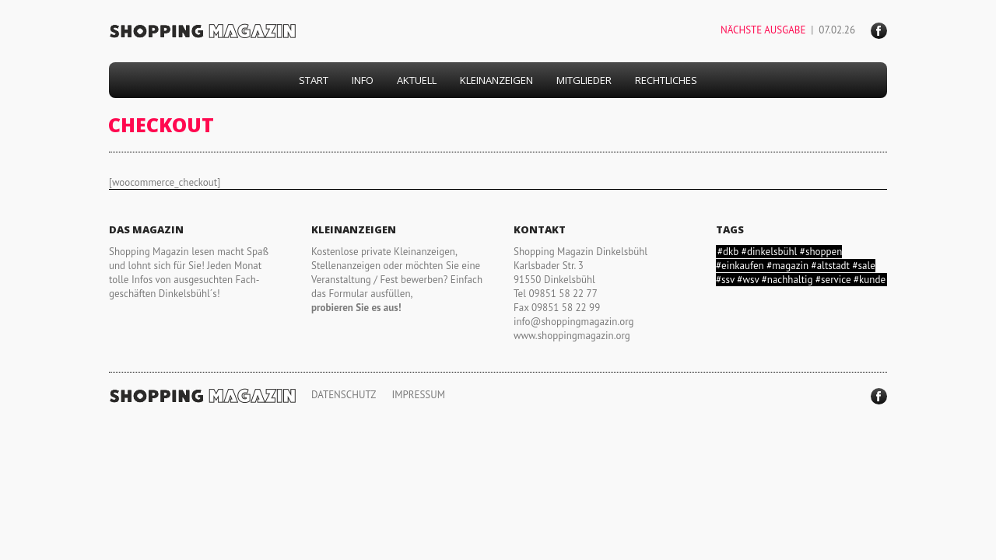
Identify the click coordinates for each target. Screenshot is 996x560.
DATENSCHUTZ (343, 394)
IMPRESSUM (418, 394)
